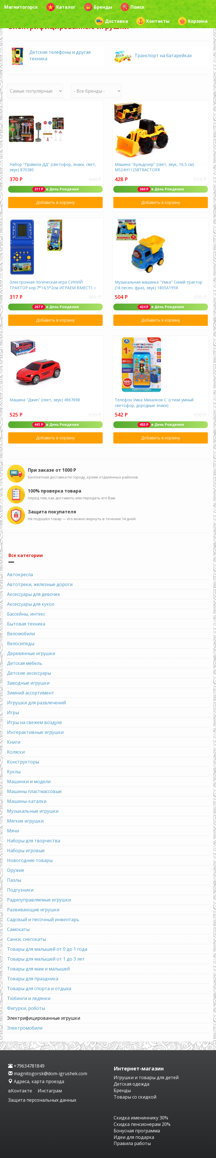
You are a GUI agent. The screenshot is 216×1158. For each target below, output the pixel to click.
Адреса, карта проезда (36, 1081)
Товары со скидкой (135, 1097)
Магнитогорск (21, 7)
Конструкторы (23, 762)
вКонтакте (20, 1091)
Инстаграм (50, 1091)
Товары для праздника (32, 979)
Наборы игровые (26, 850)
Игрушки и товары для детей (146, 1077)
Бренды (98, 7)
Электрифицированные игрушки (43, 1018)
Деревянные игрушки (31, 653)
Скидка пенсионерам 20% (142, 1124)
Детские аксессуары (29, 673)
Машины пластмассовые (34, 791)
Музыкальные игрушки (32, 811)
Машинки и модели (29, 781)
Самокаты (18, 929)
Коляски (16, 752)
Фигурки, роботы (26, 1008)
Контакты (153, 21)
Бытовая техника (26, 624)
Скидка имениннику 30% (141, 1118)
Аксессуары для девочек (33, 594)
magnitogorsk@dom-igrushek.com (47, 1073)
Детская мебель (24, 663)
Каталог (61, 7)
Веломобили (21, 634)
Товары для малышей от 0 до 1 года (47, 949)
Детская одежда (131, 1084)
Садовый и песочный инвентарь (43, 919)
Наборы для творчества (33, 841)
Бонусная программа (137, 1131)
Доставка (111, 21)
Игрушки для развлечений (36, 703)
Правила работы (132, 1143)
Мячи (13, 831)
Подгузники (20, 890)
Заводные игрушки (28, 683)
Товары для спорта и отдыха (39, 988)
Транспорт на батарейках (163, 55)
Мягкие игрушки (25, 821)
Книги (13, 742)
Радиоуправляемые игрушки (39, 900)
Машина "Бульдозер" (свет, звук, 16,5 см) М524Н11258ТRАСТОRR (154, 167)
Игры (13, 712)
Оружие (15, 870)
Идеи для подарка (134, 1137)
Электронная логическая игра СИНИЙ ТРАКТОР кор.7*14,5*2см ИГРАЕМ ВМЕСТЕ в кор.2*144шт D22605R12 (53, 287)
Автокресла (20, 574)
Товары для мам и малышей (38, 969)
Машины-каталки (26, 801)
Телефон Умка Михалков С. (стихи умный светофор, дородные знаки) (154, 402)
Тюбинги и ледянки (28, 998)
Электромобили (24, 1028)
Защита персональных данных (42, 1100)
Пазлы (14, 880)
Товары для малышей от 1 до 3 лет (46, 959)
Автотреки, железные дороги (40, 584)
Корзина (193, 21)
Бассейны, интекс (26, 614)
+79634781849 (26, 1066)
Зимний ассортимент (30, 693)
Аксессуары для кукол (30, 604)
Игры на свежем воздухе (34, 722)
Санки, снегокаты (26, 939)
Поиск (133, 7)
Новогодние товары (30, 860)
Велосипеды (20, 643)
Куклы (14, 772)
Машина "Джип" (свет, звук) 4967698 (45, 399)
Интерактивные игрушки (35, 732)
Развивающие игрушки (33, 910)
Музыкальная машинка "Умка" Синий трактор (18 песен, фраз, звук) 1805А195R (158, 284)
